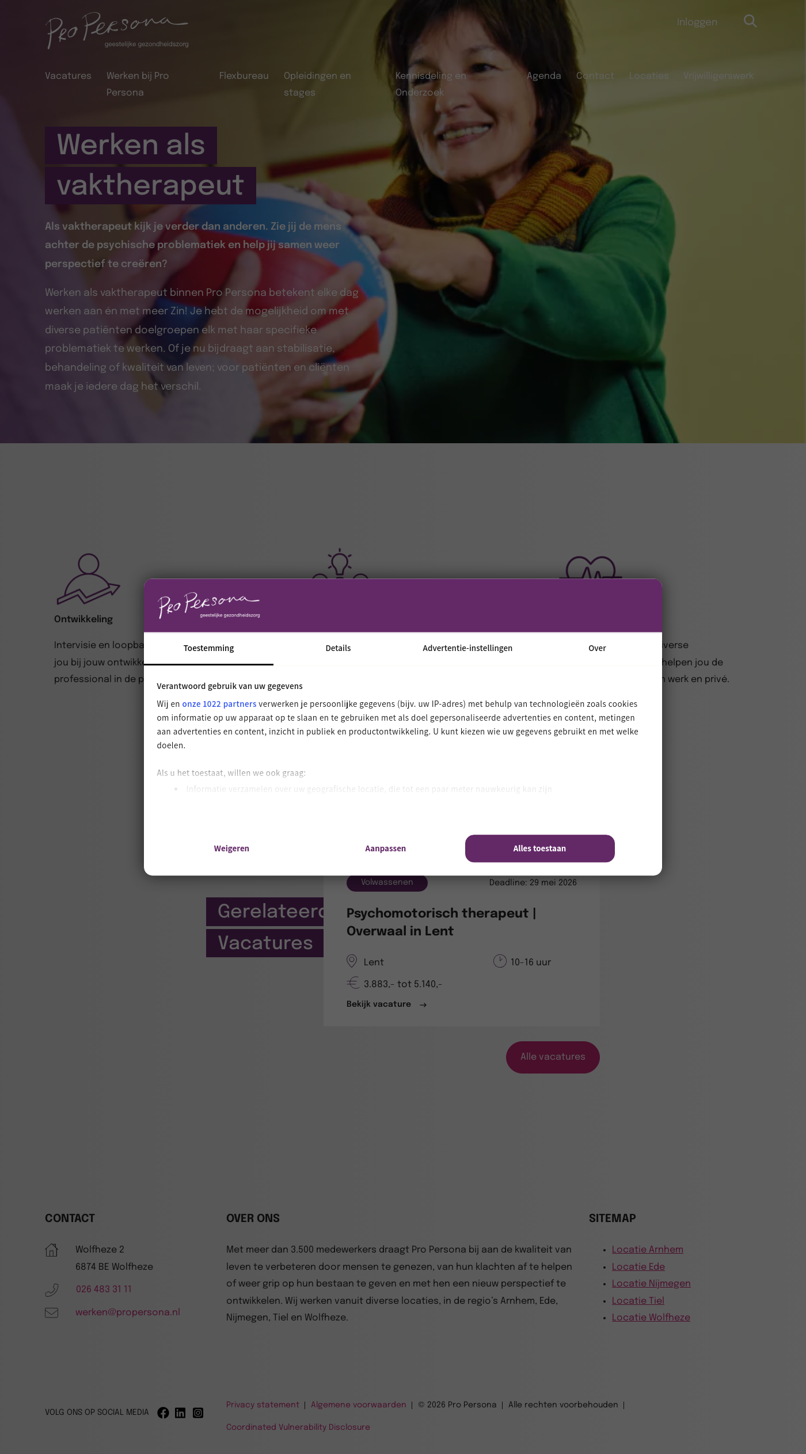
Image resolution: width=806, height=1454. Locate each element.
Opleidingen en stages (317, 84)
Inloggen (697, 23)
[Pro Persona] (117, 47)
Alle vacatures (553, 1057)
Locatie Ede (638, 1267)
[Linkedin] (181, 1413)
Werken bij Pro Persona (138, 84)
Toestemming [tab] (209, 647)
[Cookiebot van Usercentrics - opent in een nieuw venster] (564, 605)
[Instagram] (199, 1413)
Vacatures (68, 76)
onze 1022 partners (220, 703)
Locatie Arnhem (647, 1250)
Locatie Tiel (638, 1301)
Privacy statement (262, 1405)
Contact (595, 76)
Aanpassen (386, 848)
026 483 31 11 (104, 1290)
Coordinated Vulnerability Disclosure (298, 1427)
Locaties (649, 76)
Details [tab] (338, 647)
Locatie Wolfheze (651, 1318)
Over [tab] (597, 647)
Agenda (544, 76)
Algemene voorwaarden (358, 1405)
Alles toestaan (540, 848)
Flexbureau (244, 76)
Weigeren (231, 848)
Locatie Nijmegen (651, 1284)
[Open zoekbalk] (751, 21)
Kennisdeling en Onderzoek (431, 84)
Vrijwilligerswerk (718, 76)
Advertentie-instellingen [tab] (468, 647)
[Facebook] (163, 1413)
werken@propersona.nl (127, 1313)
